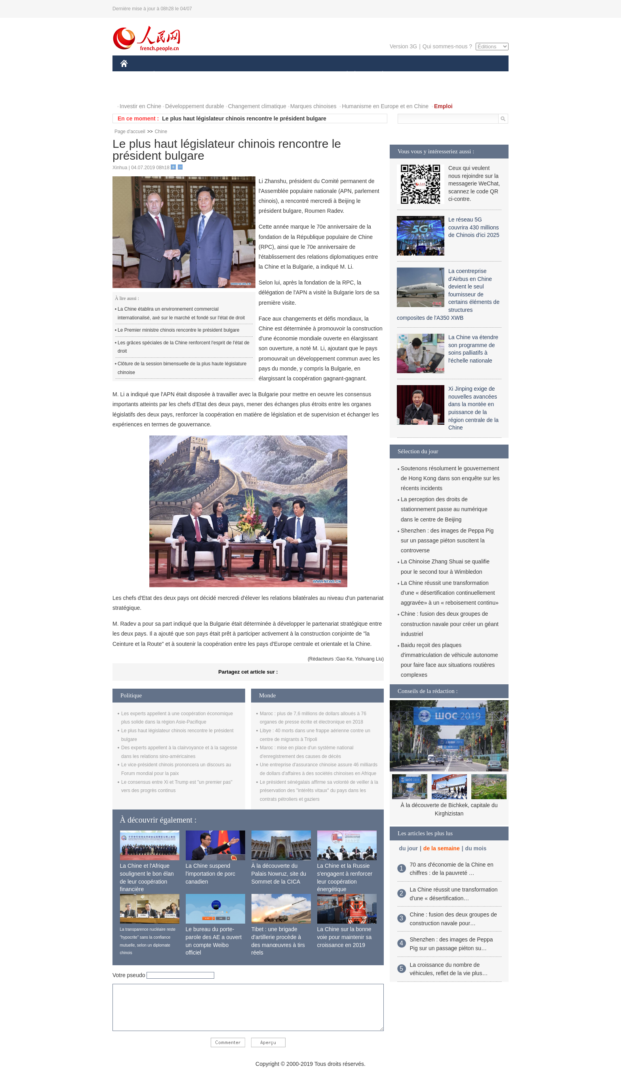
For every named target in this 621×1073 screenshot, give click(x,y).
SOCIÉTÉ (343, 74)
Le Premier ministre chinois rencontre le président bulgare (178, 330)
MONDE (204, 74)
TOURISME (444, 74)
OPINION (481, 74)
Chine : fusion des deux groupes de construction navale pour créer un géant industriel (450, 624)
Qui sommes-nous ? (447, 46)
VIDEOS (168, 90)
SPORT (410, 74)
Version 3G (403, 46)
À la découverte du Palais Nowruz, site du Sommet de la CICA (279, 873)
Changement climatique (257, 106)
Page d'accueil (129, 131)
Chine (161, 131)
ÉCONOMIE (168, 74)
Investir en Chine (140, 106)
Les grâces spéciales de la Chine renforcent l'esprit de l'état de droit (184, 347)
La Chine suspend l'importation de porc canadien (211, 873)
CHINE (134, 74)
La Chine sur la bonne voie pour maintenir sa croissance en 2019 (344, 937)
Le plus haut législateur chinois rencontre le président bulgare (244, 118)
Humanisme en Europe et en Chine (385, 106)
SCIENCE (272, 74)
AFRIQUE (237, 74)
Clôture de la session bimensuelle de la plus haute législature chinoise (182, 368)
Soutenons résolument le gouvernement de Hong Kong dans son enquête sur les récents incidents (450, 478)
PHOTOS (136, 90)
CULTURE (308, 74)
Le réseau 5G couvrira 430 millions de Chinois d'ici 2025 (473, 227)
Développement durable (194, 106)
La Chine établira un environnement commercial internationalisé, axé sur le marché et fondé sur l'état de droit (181, 313)
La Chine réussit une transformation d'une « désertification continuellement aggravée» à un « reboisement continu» (450, 593)
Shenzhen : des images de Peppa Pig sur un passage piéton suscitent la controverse (447, 540)
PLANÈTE (378, 74)
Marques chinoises (313, 106)
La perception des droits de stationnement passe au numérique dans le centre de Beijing (444, 509)
